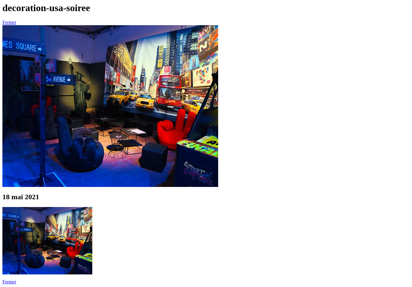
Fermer (9, 22)
